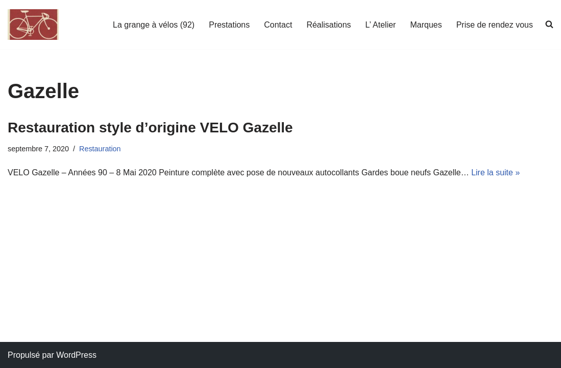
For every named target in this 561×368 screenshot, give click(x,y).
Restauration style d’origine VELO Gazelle (150, 127)
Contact (278, 24)
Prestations (229, 24)
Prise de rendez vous (494, 24)
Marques (426, 24)
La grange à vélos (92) (153, 24)
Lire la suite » (495, 172)
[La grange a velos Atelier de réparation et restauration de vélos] (33, 24)
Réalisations (328, 24)
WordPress (76, 355)
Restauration (100, 149)
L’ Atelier (380, 24)
